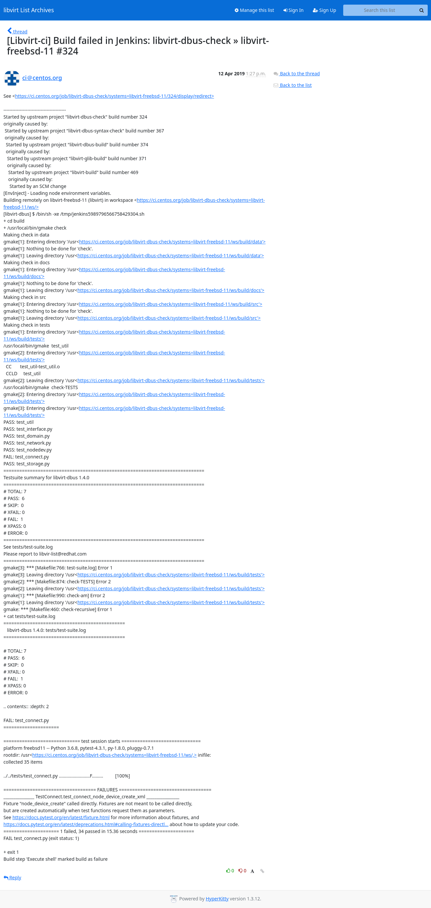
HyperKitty (217, 898)
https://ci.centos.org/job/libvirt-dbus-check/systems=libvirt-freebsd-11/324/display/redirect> (114, 96)
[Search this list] (379, 10)
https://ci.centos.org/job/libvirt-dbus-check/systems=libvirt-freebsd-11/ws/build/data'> (172, 241)
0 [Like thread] (230, 870)
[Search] (422, 10)
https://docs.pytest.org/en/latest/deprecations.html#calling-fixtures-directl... (86, 824)
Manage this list (254, 10)
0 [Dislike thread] (243, 870)
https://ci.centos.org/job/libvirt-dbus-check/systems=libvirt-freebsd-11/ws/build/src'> (170, 304)
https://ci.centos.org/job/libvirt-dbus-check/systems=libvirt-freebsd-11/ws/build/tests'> (171, 380)
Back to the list (292, 85)
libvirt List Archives (29, 10)
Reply (12, 877)
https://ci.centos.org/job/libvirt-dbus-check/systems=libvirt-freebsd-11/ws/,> (114, 755)
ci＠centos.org (42, 78)
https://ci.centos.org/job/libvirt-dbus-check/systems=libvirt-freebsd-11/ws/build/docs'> (171, 290)
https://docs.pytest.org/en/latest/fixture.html (61, 817)
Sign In (293, 10)
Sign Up (324, 10)
